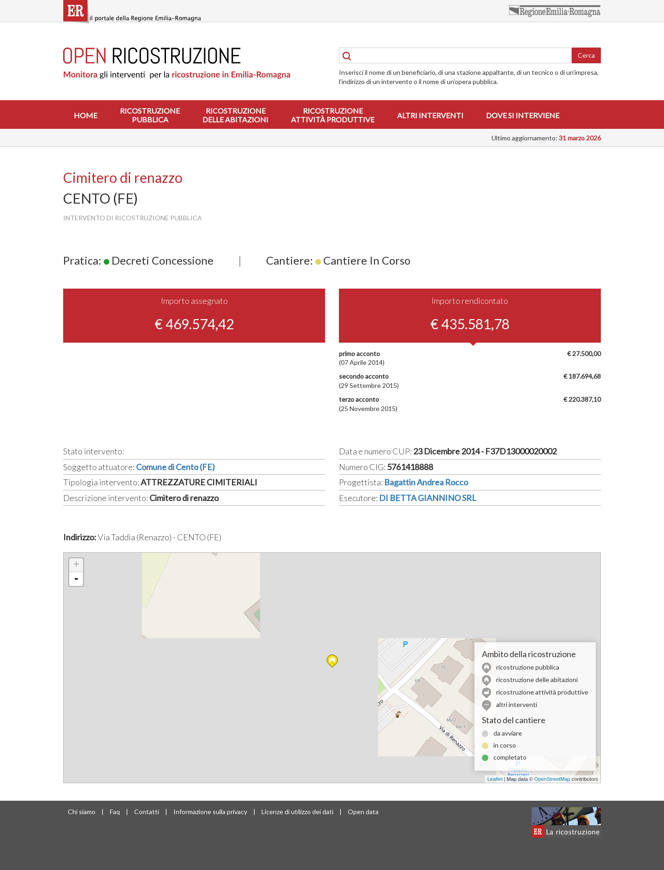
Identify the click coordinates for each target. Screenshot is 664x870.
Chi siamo (81, 812)
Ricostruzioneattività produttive (332, 115)
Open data (363, 812)
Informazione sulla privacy (210, 812)
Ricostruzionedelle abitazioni (235, 115)
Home (85, 115)
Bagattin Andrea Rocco (426, 482)
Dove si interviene (522, 115)
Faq (115, 812)
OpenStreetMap (552, 779)
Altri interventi (430, 115)
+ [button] (76, 565)
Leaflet (495, 779)
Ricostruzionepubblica (150, 115)
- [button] (76, 579)
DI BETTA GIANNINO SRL (427, 498)
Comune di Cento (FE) (175, 467)
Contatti (146, 812)
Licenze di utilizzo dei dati (297, 812)
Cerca (586, 55)
